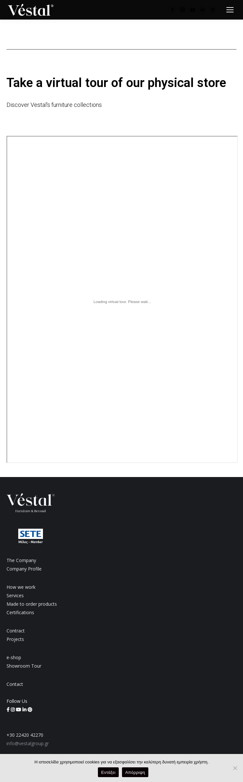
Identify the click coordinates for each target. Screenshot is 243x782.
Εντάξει (108, 772)
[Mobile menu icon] (229, 9)
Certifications (20, 612)
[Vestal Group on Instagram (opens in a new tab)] (13, 709)
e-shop (14, 657)
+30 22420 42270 (25, 735)
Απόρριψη (135, 772)
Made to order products (32, 604)
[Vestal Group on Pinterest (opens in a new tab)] (30, 709)
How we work (21, 587)
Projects (15, 639)
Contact (15, 684)
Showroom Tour (24, 666)
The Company (21, 560)
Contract (16, 631)
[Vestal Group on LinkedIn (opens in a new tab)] (25, 709)
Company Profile (24, 569)
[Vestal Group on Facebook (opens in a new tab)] (9, 709)
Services (15, 595)
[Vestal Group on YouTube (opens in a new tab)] (19, 709)
